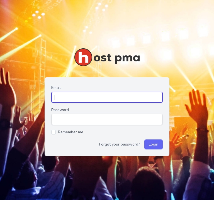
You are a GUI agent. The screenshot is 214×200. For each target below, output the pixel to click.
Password (60, 109)
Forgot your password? (119, 144)
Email (56, 87)
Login (153, 144)
